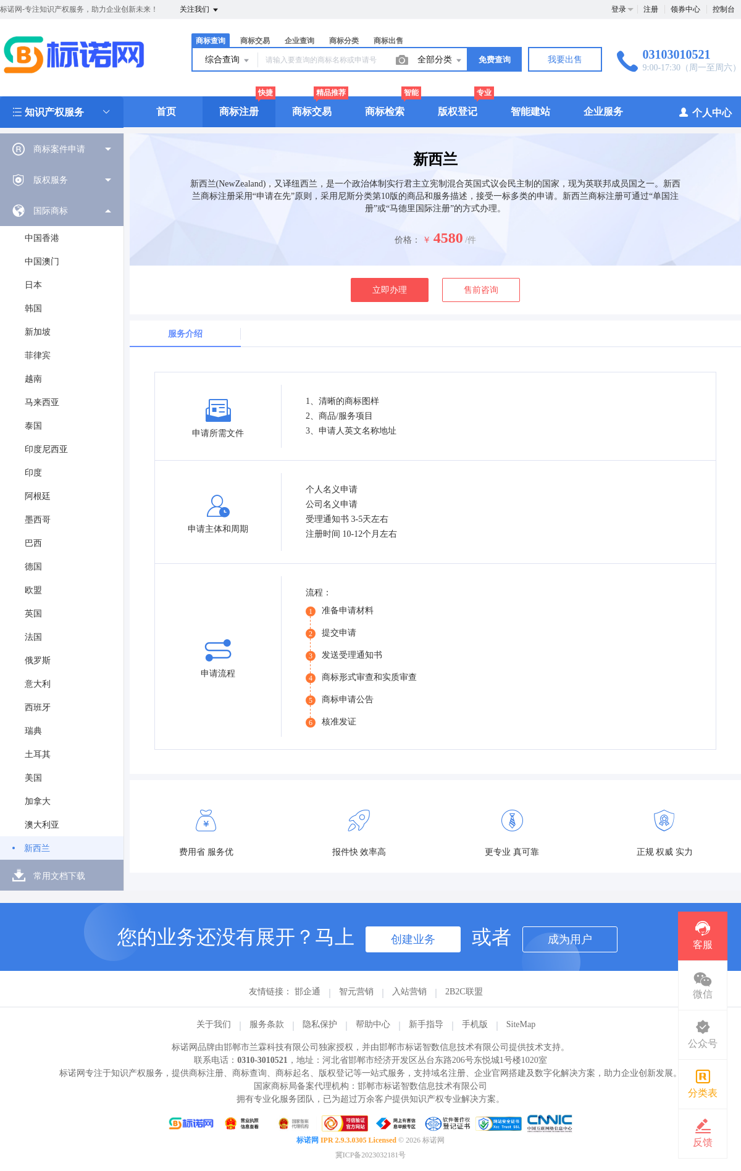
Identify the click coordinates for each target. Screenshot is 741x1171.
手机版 (475, 1024)
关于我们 (213, 1024)
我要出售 (565, 59)
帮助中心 (373, 1024)
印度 (33, 472)
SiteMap (520, 1024)
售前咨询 (481, 290)
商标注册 (239, 111)
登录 (618, 9)
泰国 (33, 425)
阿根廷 (38, 496)
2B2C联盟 (464, 991)
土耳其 (38, 754)
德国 (33, 566)
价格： (408, 240)
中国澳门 (42, 261)
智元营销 (356, 991)
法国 (33, 637)
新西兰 (37, 848)
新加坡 (38, 332)
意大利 (38, 684)
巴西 (33, 543)
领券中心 (685, 9)
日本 (33, 285)
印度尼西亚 (46, 449)
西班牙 (38, 707)
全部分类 (440, 60)
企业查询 (299, 40)
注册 (650, 9)
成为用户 (570, 939)
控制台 (724, 9)
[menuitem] (62, 148)
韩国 (33, 308)
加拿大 (38, 801)
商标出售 (388, 40)
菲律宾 (38, 355)
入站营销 (409, 991)
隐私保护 (320, 1024)
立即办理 (389, 290)
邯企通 (307, 991)
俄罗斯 (38, 660)
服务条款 (266, 1024)
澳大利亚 (42, 824)
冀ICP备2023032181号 (370, 1155)
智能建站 (530, 111)
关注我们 (200, 10)
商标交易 (255, 40)
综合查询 (228, 60)
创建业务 (413, 939)
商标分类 (344, 40)
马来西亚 (42, 402)
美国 (33, 778)
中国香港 (42, 238)
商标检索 (384, 111)
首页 (166, 111)
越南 (33, 379)
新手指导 (426, 1024)
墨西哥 (38, 519)
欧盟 (33, 590)
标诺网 (307, 1140)
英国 (33, 613)
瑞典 (33, 731)
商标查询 (210, 40)
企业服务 (603, 111)
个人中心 (705, 112)
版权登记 (457, 111)
